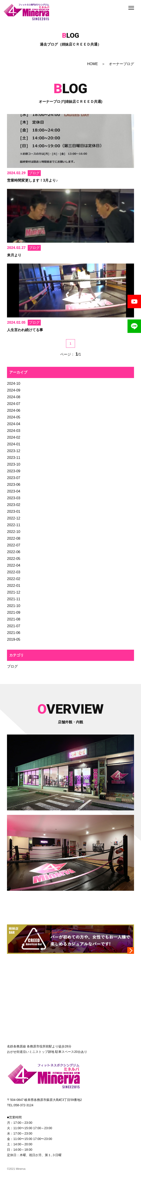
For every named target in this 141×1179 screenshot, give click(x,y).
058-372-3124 (23, 1105)
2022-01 (13, 585)
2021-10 (13, 606)
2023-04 (13, 491)
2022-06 (13, 552)
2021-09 (13, 612)
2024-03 (13, 431)
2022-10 (13, 532)
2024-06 (13, 410)
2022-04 (13, 565)
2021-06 (13, 633)
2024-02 (13, 437)
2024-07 (13, 404)
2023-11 (13, 458)
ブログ (12, 666)
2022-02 (13, 579)
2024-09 (13, 390)
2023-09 (13, 471)
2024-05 (13, 417)
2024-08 (13, 397)
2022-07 (13, 545)
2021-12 (13, 592)
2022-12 (13, 518)
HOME (92, 64)
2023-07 (13, 478)
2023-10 (13, 464)
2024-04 (13, 424)
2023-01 (13, 511)
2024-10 (13, 383)
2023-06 (13, 484)
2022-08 (13, 538)
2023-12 (13, 451)
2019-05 (13, 639)
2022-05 (13, 559)
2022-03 (13, 572)
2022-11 (13, 525)
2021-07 (13, 626)
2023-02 (13, 505)
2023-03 (13, 498)
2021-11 (13, 599)
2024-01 (13, 444)
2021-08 (13, 619)
